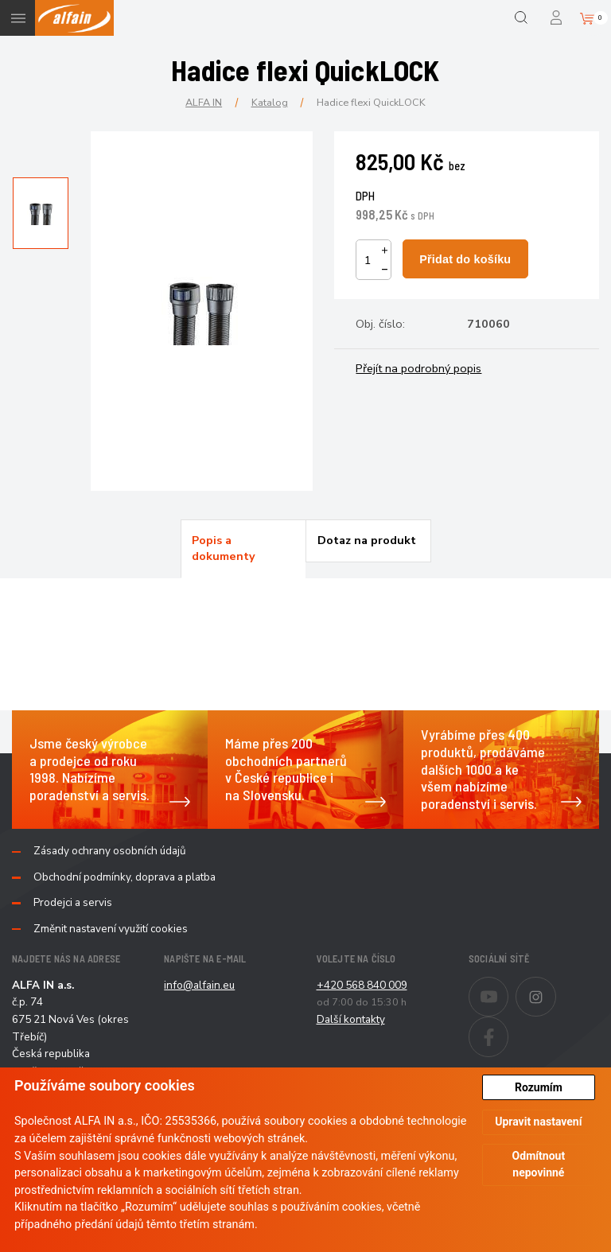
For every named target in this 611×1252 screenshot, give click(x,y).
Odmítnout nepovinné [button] (539, 1164)
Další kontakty (351, 1019)
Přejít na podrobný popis (418, 368)
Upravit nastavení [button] (538, 1121)
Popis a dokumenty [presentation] (223, 548)
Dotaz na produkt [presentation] (366, 540)
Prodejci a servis (72, 903)
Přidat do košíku (465, 259)
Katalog (269, 102)
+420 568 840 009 (362, 985)
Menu (18, 18)
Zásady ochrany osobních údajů (109, 851)
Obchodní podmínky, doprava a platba (124, 877)
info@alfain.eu (199, 985)
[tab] (243, 548)
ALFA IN (203, 102)
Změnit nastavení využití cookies (110, 929)
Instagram (555, 986)
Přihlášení (557, 18)
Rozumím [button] (538, 1087)
